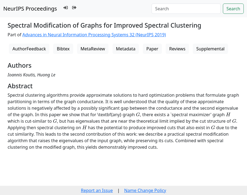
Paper (152, 49)
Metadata (126, 49)
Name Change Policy (145, 190)
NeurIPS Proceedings (30, 8)
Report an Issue (97, 190)
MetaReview (93, 49)
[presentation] (138, 114)
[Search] (186, 9)
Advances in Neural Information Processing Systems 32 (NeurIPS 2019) (94, 35)
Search (233, 9)
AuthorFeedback (29, 49)
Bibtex (63, 49)
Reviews (177, 49)
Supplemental (210, 49)
